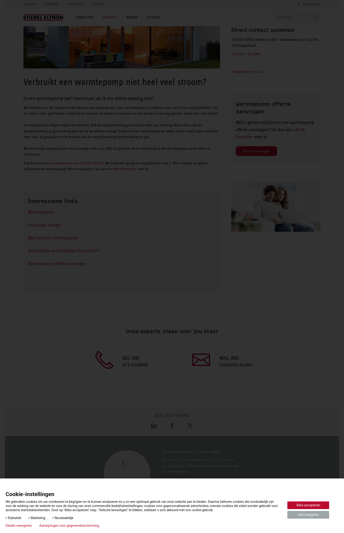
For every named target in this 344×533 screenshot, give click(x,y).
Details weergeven (19, 525)
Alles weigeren (308, 515)
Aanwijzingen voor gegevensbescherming (69, 525)
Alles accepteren (308, 505)
